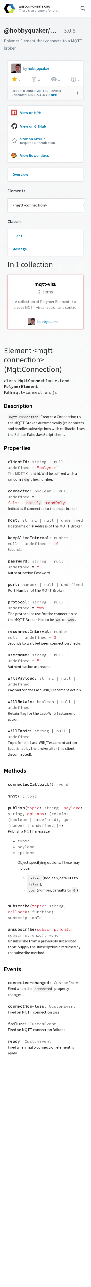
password (17, 561)
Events (12, 969)
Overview (20, 174)
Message (19, 248)
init (12, 796)
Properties (17, 448)
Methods (15, 770)
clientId (17, 461)
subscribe (19, 905)
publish (16, 807)
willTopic (19, 730)
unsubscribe (21, 929)
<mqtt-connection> (29, 205)
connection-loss (26, 1006)
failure (16, 1023)
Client (17, 235)
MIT (38, 91)
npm (54, 95)
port (12, 584)
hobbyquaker (38, 68)
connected (19, 490)
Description (18, 406)
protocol (17, 602)
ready (14, 1041)
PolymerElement (21, 386)
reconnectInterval (28, 631)
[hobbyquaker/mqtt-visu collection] (45, 294)
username (17, 654)
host (12, 520)
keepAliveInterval (28, 537)
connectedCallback (28, 784)
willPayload (21, 678)
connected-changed (28, 982)
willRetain (20, 701)
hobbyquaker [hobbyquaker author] (48, 321)
